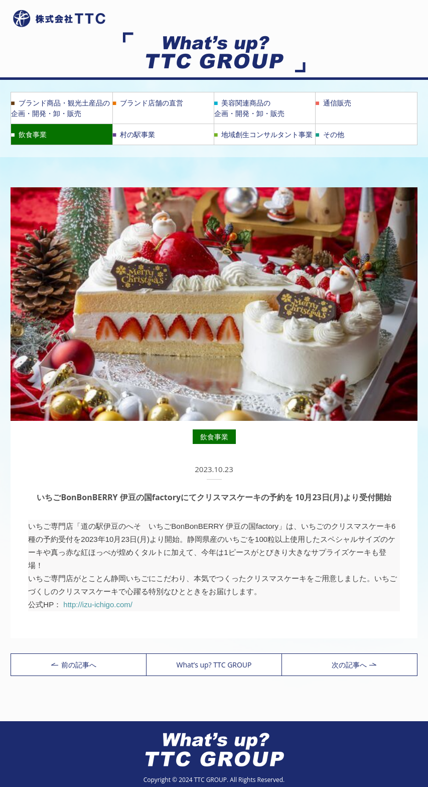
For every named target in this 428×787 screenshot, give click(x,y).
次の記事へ (354, 664)
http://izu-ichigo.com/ (97, 604)
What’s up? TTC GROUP (213, 664)
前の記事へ (73, 664)
